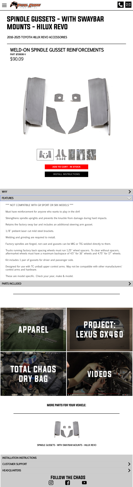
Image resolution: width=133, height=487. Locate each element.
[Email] (128, 5)
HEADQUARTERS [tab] (11, 470)
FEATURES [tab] (7, 198)
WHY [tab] (4, 191)
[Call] (120, 5)
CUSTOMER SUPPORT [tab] (14, 464)
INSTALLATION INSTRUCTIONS (19, 457)
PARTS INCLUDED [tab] (11, 283)
